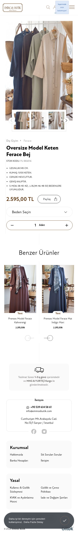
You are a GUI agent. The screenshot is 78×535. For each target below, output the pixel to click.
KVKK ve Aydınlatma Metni (21, 500)
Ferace (27, 141)
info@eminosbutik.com (39, 411)
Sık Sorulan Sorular (51, 454)
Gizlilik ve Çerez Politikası (50, 490)
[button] (66, 120)
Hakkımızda (16, 454)
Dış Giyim (14, 141)
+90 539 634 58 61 (39, 407)
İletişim (45, 460)
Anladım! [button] (64, 518)
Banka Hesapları (19, 460)
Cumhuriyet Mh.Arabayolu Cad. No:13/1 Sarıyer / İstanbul (39, 421)
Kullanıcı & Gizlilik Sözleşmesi (20, 490)
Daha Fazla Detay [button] (33, 522)
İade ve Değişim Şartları (54, 497)
